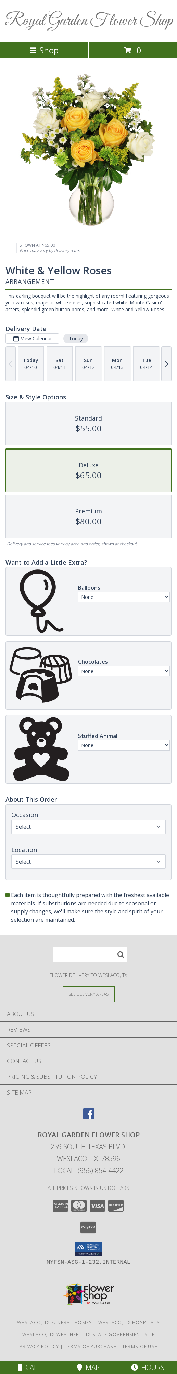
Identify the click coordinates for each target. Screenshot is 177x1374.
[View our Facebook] (88, 1117)
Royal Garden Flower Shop (89, 21)
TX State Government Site (120, 1334)
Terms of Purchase (90, 1346)
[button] (88, 1249)
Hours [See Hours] (147, 1367)
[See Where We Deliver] (89, 994)
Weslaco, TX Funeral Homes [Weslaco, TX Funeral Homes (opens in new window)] (54, 1322)
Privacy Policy (39, 1346)
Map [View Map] (88, 1367)
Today (76, 338)
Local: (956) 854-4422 (88, 1170)
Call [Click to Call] (29, 1367)
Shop (44, 50)
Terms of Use (140, 1346)
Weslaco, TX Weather (50, 1334)
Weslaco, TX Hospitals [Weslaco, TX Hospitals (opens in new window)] (129, 1322)
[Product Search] (90, 954)
